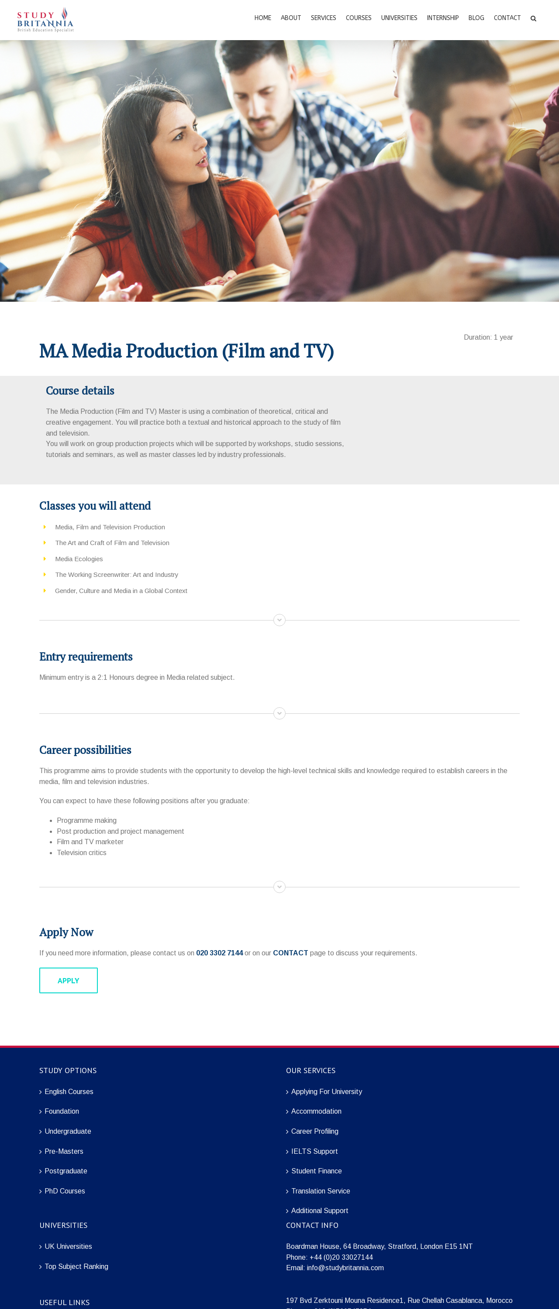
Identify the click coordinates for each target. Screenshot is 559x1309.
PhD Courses (65, 1191)
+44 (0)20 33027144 (341, 1257)
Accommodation (316, 1111)
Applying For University (326, 1091)
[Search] (533, 17)
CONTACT (290, 953)
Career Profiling (314, 1131)
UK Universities (68, 1246)
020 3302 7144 (219, 953)
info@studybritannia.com (345, 1268)
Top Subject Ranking (76, 1266)
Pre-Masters (64, 1151)
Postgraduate (66, 1171)
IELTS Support (314, 1151)
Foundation (62, 1111)
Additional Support (320, 1210)
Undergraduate (68, 1131)
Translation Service (320, 1191)
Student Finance (316, 1171)
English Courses (69, 1091)
